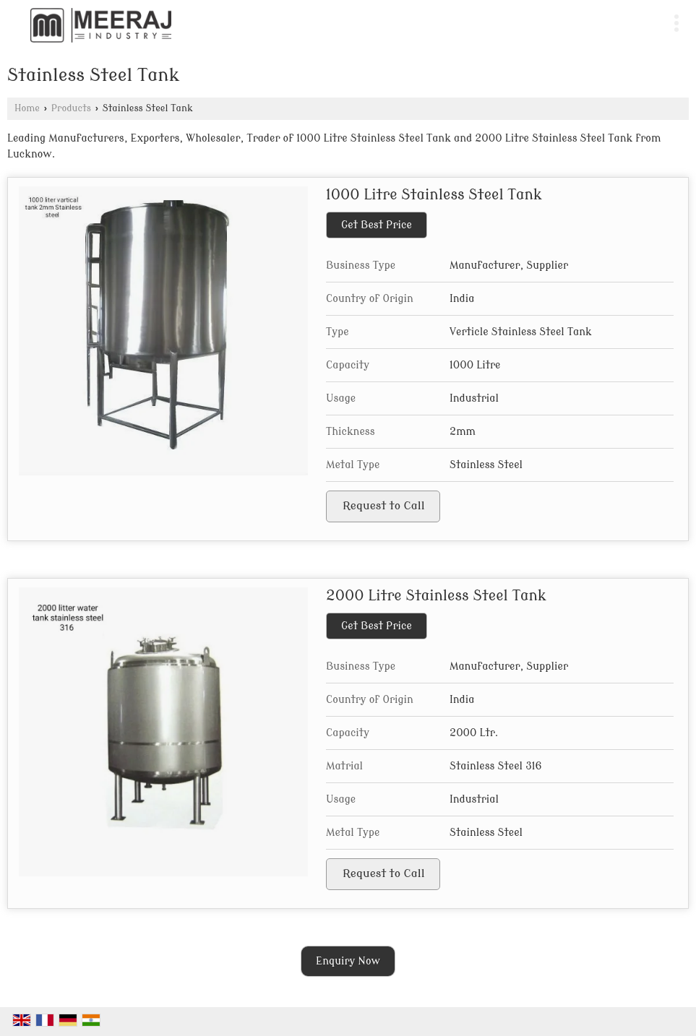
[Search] (647, 20)
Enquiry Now (348, 961)
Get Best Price (376, 225)
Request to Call (384, 505)
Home (27, 108)
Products (71, 108)
